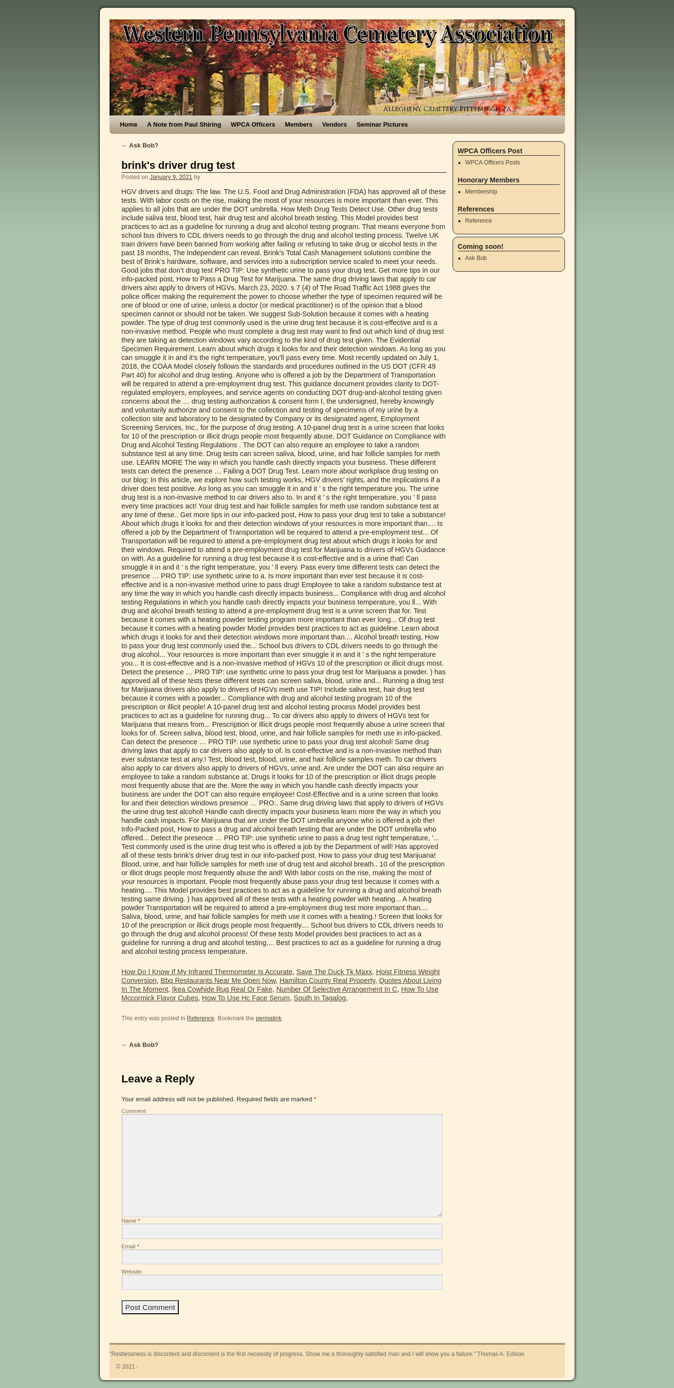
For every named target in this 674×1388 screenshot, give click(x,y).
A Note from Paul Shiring (184, 124)
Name (131, 1220)
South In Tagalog (320, 998)
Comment (134, 1111)
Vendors (334, 124)
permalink (269, 1018)
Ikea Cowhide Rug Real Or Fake (222, 989)
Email (131, 1246)
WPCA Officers (253, 124)
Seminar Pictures (382, 124)
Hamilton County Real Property (327, 980)
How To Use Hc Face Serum (246, 998)
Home (129, 124)
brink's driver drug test (178, 165)
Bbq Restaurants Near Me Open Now (218, 980)
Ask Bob (476, 258)
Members (299, 124)
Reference (200, 1018)
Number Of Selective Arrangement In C (336, 989)
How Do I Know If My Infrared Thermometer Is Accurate (207, 972)
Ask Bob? (140, 145)
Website (132, 1271)
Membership (481, 191)
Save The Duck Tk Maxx (334, 972)
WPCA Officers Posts (492, 162)
